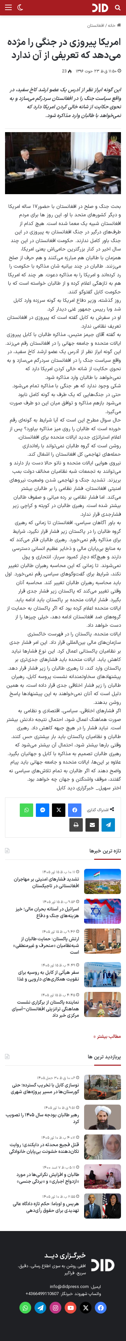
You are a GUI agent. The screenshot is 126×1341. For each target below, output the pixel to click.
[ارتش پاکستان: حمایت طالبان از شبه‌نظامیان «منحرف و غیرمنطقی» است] (102, 941)
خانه (114, 25)
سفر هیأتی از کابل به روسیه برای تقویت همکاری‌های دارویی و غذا (48, 976)
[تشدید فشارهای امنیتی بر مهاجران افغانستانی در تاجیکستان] (102, 881)
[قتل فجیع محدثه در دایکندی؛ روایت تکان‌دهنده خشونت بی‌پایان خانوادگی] (102, 1147)
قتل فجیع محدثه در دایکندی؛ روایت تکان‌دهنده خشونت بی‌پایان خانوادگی (44, 1148)
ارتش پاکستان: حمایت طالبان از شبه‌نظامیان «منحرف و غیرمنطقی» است (46, 946)
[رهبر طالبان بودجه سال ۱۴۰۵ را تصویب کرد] (102, 1117)
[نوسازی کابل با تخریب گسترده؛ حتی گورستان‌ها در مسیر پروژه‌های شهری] (102, 1087)
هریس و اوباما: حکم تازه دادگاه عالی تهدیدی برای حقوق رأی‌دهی (46, 1207)
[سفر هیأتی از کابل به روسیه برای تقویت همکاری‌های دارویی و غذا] (102, 974)
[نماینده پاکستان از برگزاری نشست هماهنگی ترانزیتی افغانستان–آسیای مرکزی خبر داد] (102, 1004)
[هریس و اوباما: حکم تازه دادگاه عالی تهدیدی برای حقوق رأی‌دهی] (102, 1206)
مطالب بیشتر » (107, 1036)
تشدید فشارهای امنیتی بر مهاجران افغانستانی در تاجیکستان (46, 882)
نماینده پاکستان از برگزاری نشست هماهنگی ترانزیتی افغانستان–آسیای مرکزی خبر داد (45, 1009)
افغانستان (95, 25)
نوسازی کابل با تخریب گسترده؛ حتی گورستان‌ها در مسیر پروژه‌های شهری (45, 1088)
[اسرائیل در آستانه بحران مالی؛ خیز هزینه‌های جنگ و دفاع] (102, 911)
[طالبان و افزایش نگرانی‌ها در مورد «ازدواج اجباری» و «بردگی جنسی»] (102, 1176)
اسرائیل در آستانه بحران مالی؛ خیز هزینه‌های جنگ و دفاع (47, 912)
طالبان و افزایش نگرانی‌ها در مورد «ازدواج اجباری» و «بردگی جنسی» (47, 1178)
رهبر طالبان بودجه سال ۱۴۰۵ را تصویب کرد (42, 1118)
